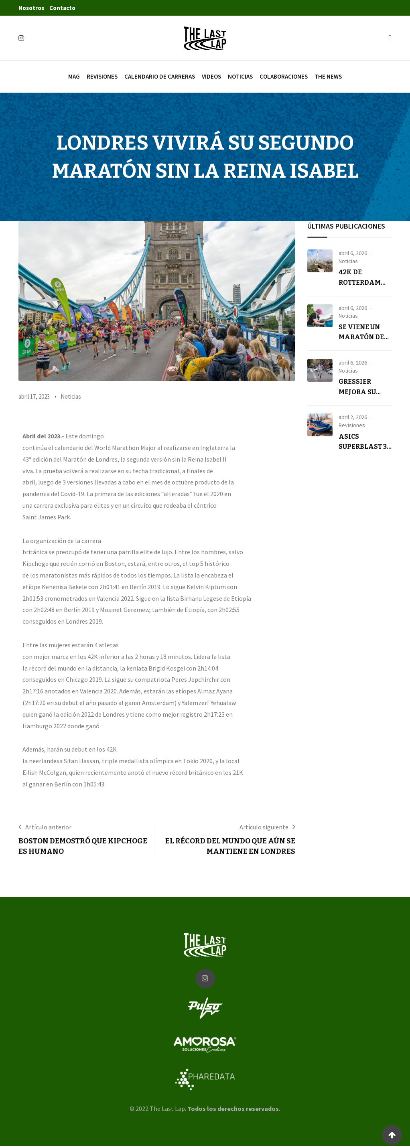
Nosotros (31, 8)
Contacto (62, 8)
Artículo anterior (48, 827)
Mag (74, 76)
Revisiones (102, 76)
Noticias (240, 76)
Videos (211, 76)
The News (328, 76)
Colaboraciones (284, 76)
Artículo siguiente (264, 827)
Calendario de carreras (159, 76)
